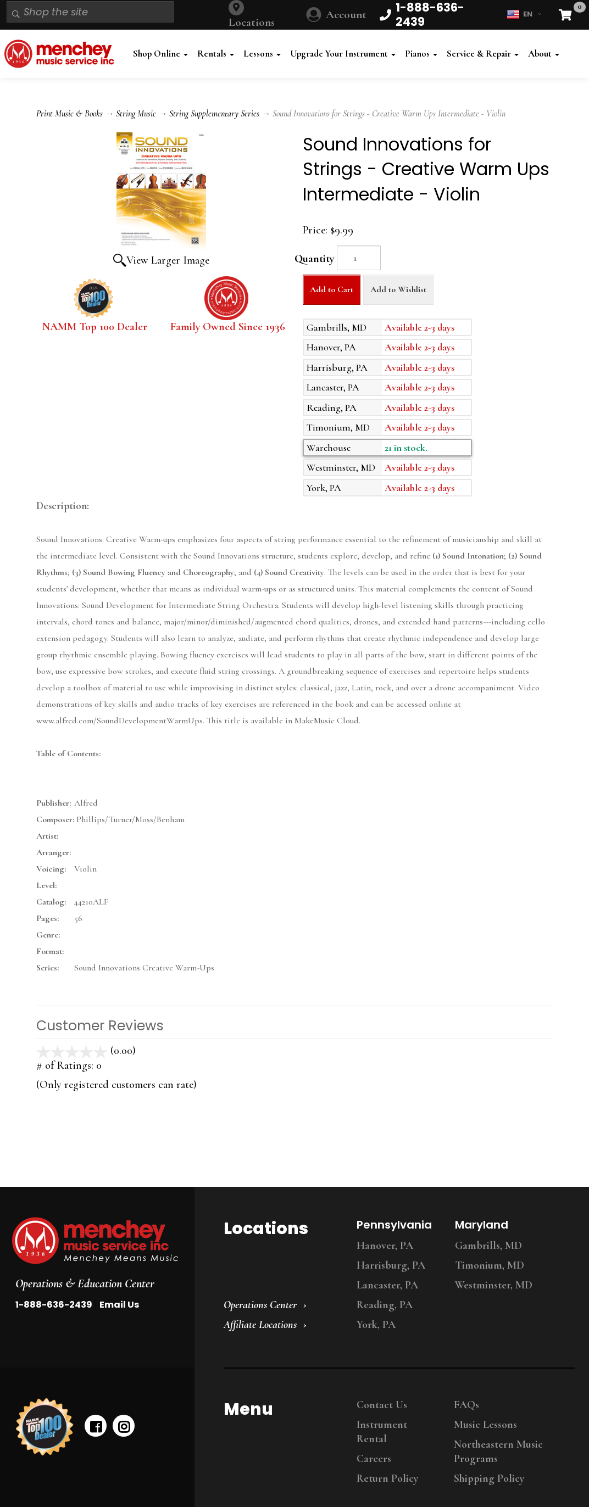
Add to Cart (331, 289)
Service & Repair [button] (483, 53)
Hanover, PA (385, 1245)
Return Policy (387, 1478)
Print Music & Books (69, 113)
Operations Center (260, 1304)
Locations (252, 22)
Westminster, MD (493, 1285)
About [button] (543, 53)
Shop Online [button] (160, 53)
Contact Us (382, 1404)
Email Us (119, 1304)
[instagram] (124, 1426)
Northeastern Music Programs (498, 1451)
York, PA (376, 1324)
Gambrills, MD (488, 1245)
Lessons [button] (262, 53)
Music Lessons (485, 1424)
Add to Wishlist (398, 289)
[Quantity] (359, 257)
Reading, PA (385, 1304)
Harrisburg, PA (391, 1265)
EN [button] (524, 14)
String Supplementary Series (214, 113)
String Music (136, 113)
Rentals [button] (215, 53)
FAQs (466, 1404)
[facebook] (96, 1426)
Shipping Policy (489, 1478)
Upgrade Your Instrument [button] (343, 53)
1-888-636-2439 (53, 1304)
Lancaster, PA (387, 1285)
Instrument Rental (382, 1431)
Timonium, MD (489, 1265)
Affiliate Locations (260, 1324)
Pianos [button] (421, 53)
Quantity (314, 258)
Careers (374, 1458)
